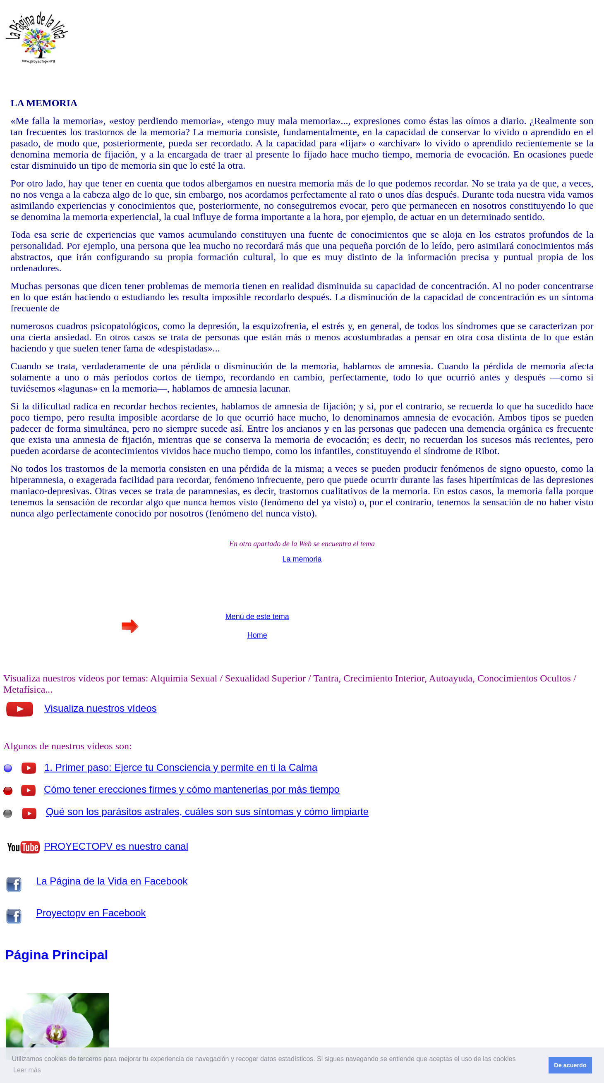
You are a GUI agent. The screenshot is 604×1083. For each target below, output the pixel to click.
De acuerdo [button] (570, 1065)
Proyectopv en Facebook (91, 912)
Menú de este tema (257, 616)
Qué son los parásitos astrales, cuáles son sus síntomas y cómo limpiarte (207, 811)
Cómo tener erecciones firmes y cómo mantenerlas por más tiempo (192, 789)
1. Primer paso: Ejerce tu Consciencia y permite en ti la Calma (180, 767)
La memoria (301, 559)
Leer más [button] (27, 1069)
